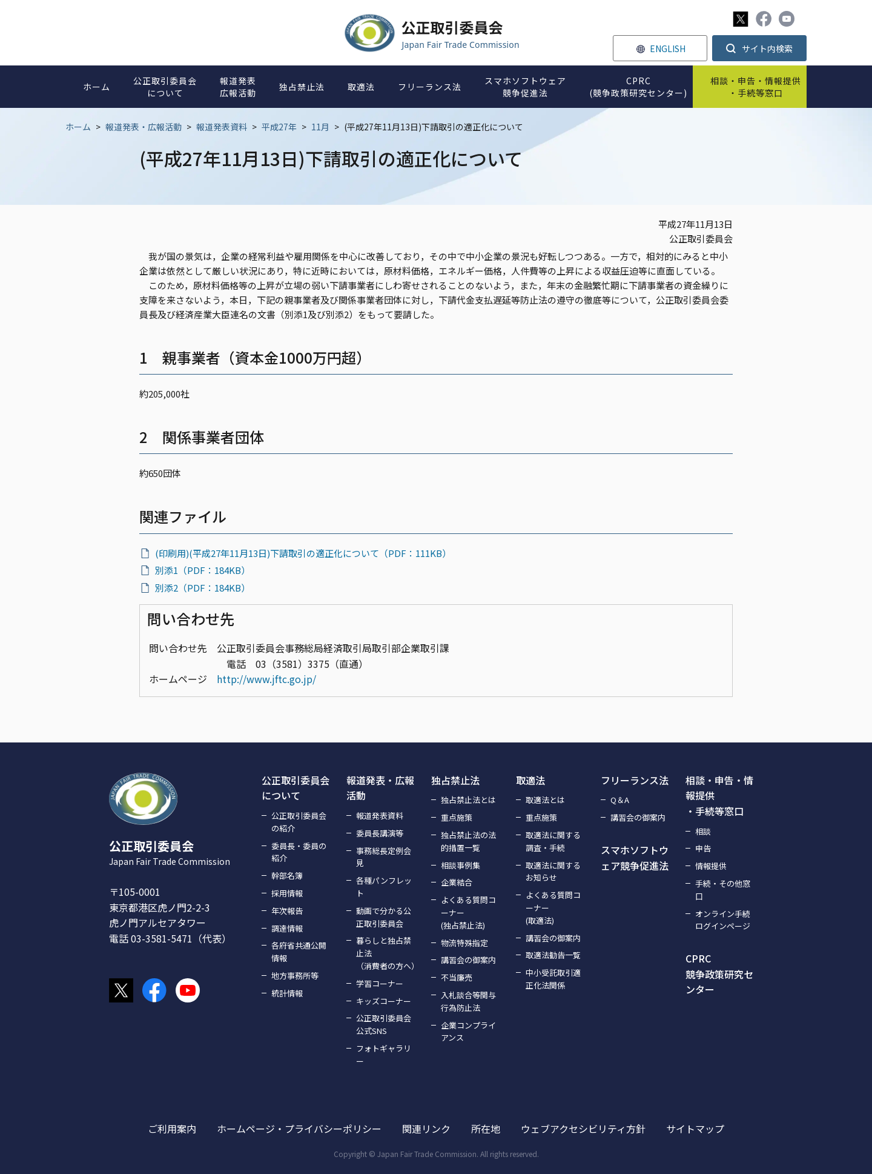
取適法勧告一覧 (553, 955)
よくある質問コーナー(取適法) (553, 907)
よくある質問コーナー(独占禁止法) (468, 912)
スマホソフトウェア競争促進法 (635, 857)
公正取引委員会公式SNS (383, 1024)
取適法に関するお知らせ (553, 871)
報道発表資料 (221, 127)
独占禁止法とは (468, 799)
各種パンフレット (384, 887)
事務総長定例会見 (383, 857)
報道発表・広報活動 (143, 127)
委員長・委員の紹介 (298, 852)
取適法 (530, 780)
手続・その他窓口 (722, 890)
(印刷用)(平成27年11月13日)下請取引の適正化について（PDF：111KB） (303, 553)
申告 (703, 848)
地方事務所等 (295, 975)
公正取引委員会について (295, 788)
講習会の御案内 (468, 960)
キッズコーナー (383, 1001)
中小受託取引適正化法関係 (553, 979)
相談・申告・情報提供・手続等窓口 (719, 795)
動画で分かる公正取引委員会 (383, 917)
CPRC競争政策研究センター (719, 973)
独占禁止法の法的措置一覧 (468, 841)
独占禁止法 (455, 780)
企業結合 (456, 882)
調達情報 (287, 928)
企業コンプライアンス (468, 1031)
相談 (703, 831)
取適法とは (545, 799)
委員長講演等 (379, 833)
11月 (320, 127)
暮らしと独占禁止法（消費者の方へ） (386, 953)
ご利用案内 (172, 1128)
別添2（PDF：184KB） (202, 587)
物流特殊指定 (464, 943)
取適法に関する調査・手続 (553, 841)
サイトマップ (695, 1128)
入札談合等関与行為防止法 (468, 1001)
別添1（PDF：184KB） (202, 570)
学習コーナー (379, 983)
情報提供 (711, 866)
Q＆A (619, 799)
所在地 (485, 1128)
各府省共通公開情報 (298, 951)
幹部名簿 (287, 875)
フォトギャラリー (383, 1054)
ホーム (78, 127)
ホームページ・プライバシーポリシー (299, 1128)
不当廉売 (456, 977)
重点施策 (456, 817)
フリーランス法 (635, 780)
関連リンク (426, 1128)
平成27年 (279, 127)
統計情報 (287, 993)
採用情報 (287, 893)
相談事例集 (460, 865)
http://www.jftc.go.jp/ (266, 679)
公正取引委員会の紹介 (298, 822)
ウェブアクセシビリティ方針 (583, 1128)
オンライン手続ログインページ (722, 920)
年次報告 (287, 910)
